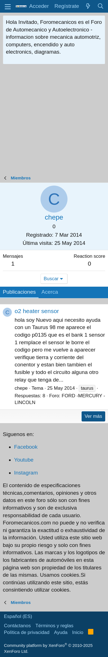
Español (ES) (18, 616)
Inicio (78, 632)
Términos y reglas (54, 625)
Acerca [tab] (49, 292)
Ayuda (61, 632)
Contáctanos (17, 625)
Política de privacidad (27, 632)
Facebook (25, 447)
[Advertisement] (54, 121)
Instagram (26, 473)
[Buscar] (100, 6)
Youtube (23, 460)
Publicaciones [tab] (19, 292)
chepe (21, 388)
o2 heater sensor (37, 311)
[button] (7, 6)
